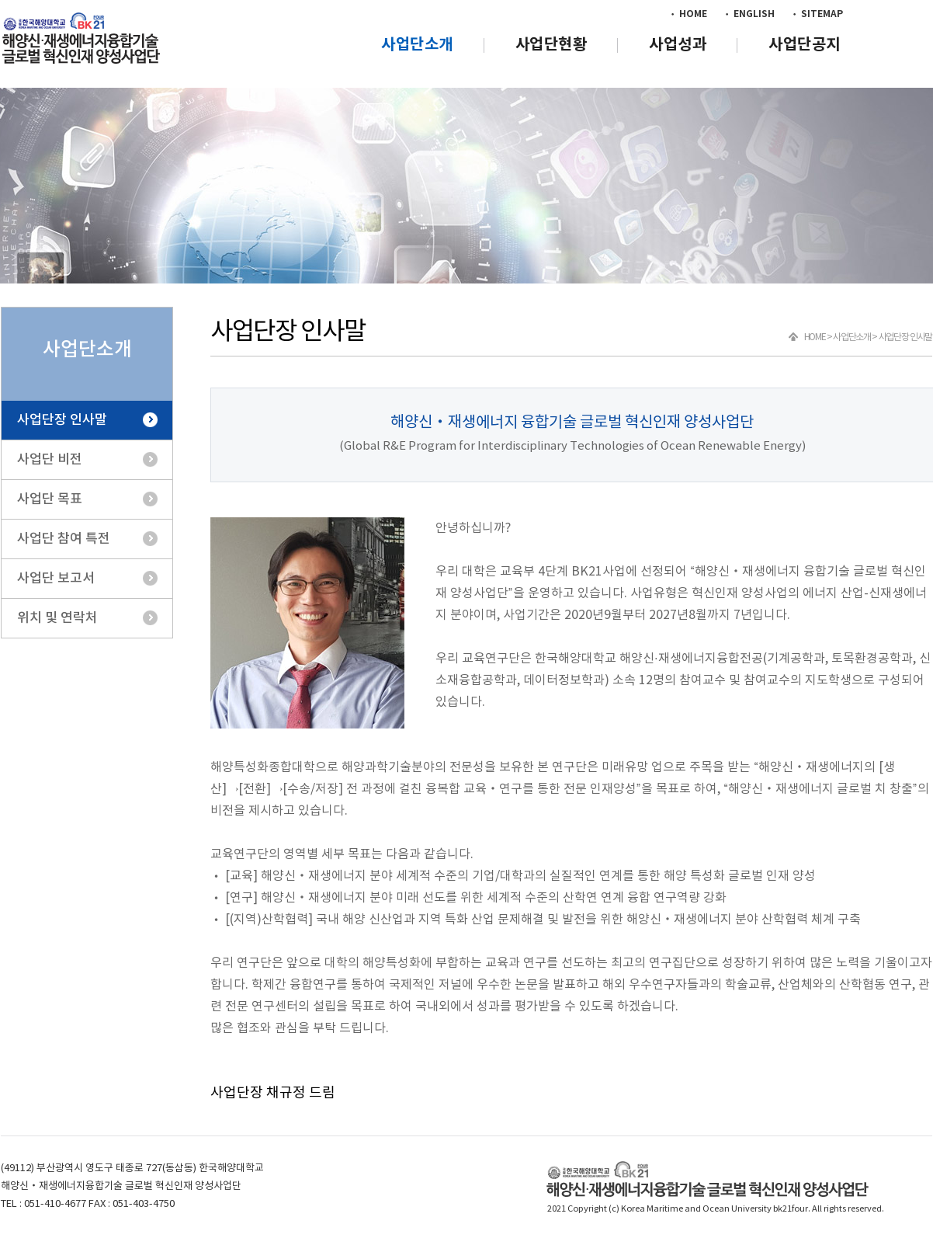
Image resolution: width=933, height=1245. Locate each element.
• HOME (687, 14)
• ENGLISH (749, 14)
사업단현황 (551, 45)
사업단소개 (417, 45)
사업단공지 (804, 45)
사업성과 (677, 45)
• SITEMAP (816, 14)
